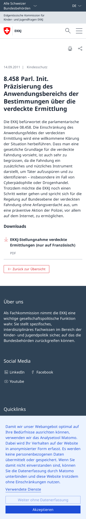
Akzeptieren (43, 509)
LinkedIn (14, 372)
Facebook (41, 372)
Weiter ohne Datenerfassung (43, 499)
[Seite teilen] (80, 48)
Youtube (14, 381)
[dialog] (43, 467)
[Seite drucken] (70, 48)
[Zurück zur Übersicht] (26, 269)
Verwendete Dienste (23, 489)
